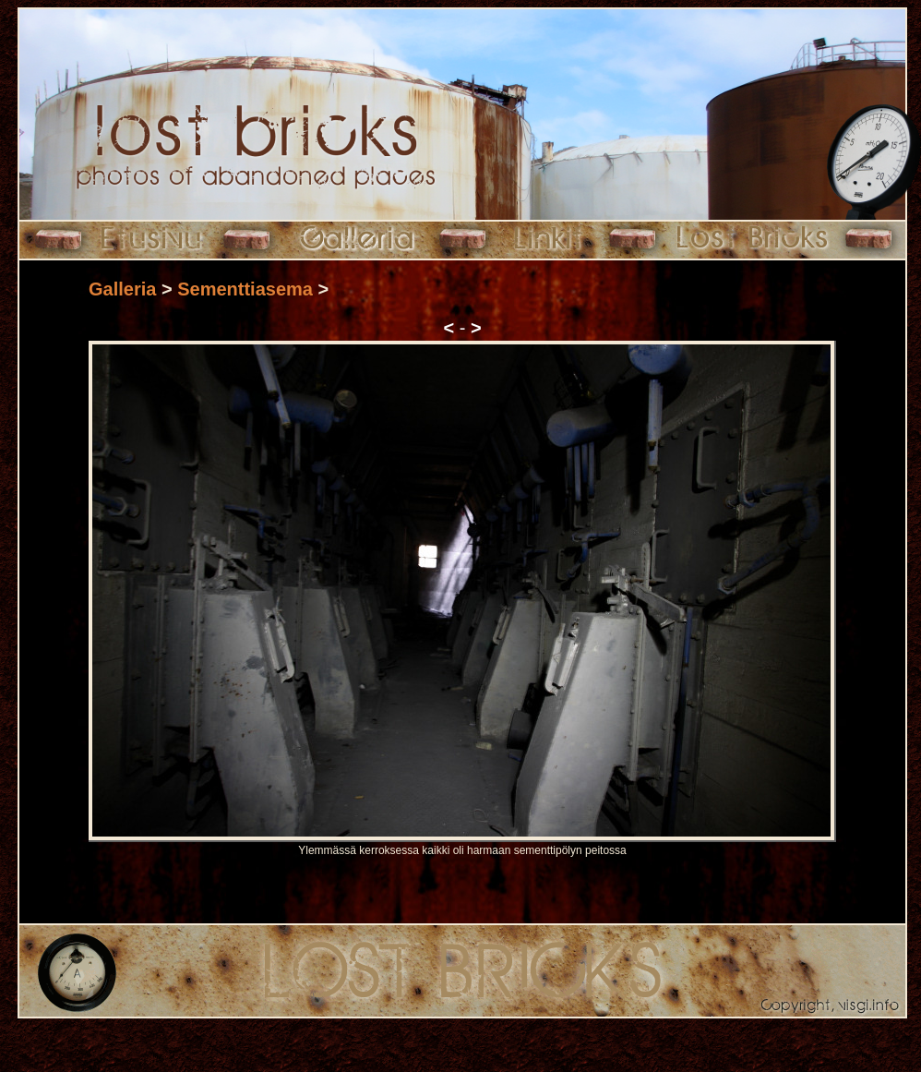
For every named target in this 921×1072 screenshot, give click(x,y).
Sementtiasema (245, 289)
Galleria (122, 289)
